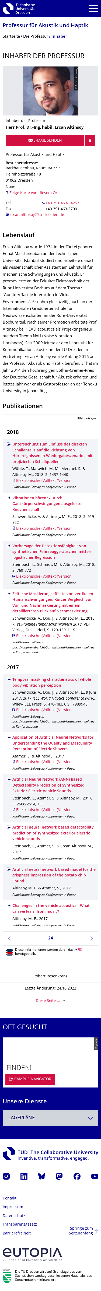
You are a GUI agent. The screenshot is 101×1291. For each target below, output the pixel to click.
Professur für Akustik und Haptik (45, 26)
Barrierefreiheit (17, 1233)
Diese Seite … (48, 1001)
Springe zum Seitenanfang (81, 1231)
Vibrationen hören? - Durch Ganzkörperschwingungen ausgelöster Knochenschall (47, 504)
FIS (80, 950)
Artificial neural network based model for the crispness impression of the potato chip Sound (54, 875)
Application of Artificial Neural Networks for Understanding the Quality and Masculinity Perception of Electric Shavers (52, 743)
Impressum (13, 1207)
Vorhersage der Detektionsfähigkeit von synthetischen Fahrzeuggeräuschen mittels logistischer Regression (52, 552)
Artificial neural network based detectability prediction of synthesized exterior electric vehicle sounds (53, 833)
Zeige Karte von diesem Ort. (34, 193)
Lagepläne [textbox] (21, 1118)
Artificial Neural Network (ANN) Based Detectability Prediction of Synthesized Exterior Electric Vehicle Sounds (48, 785)
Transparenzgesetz (20, 1224)
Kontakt (9, 1198)
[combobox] (50, 1118)
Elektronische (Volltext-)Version (44, 481)
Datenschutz (14, 1216)
